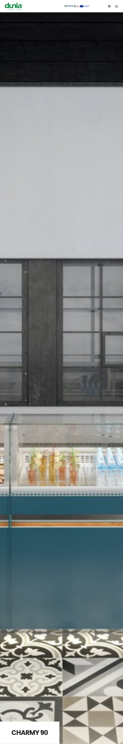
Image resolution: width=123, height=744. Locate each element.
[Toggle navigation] (116, 6)
